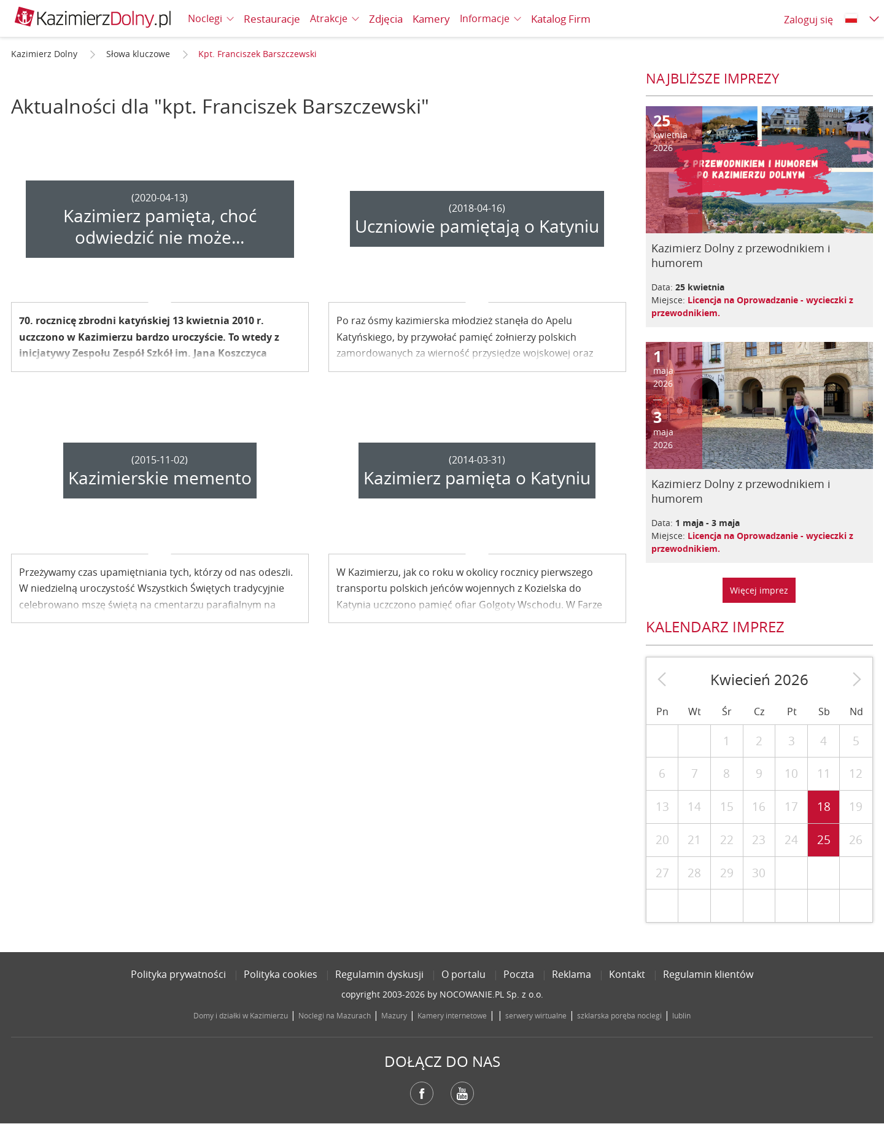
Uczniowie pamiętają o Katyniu (477, 226)
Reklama (571, 974)
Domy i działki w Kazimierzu (240, 1015)
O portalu (463, 974)
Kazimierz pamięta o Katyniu (477, 478)
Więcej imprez (759, 590)
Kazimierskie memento (160, 478)
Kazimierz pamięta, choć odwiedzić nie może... (160, 226)
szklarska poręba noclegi (619, 1015)
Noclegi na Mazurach (334, 1015)
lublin (681, 1015)
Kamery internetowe (452, 1015)
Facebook (421, 1093)
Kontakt (627, 974)
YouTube (462, 1093)
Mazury (394, 1015)
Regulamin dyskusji (379, 974)
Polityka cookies (280, 974)
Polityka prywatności (178, 974)
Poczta (518, 974)
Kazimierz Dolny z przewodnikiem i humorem (741, 255)
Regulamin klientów (708, 974)
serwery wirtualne (536, 1015)
